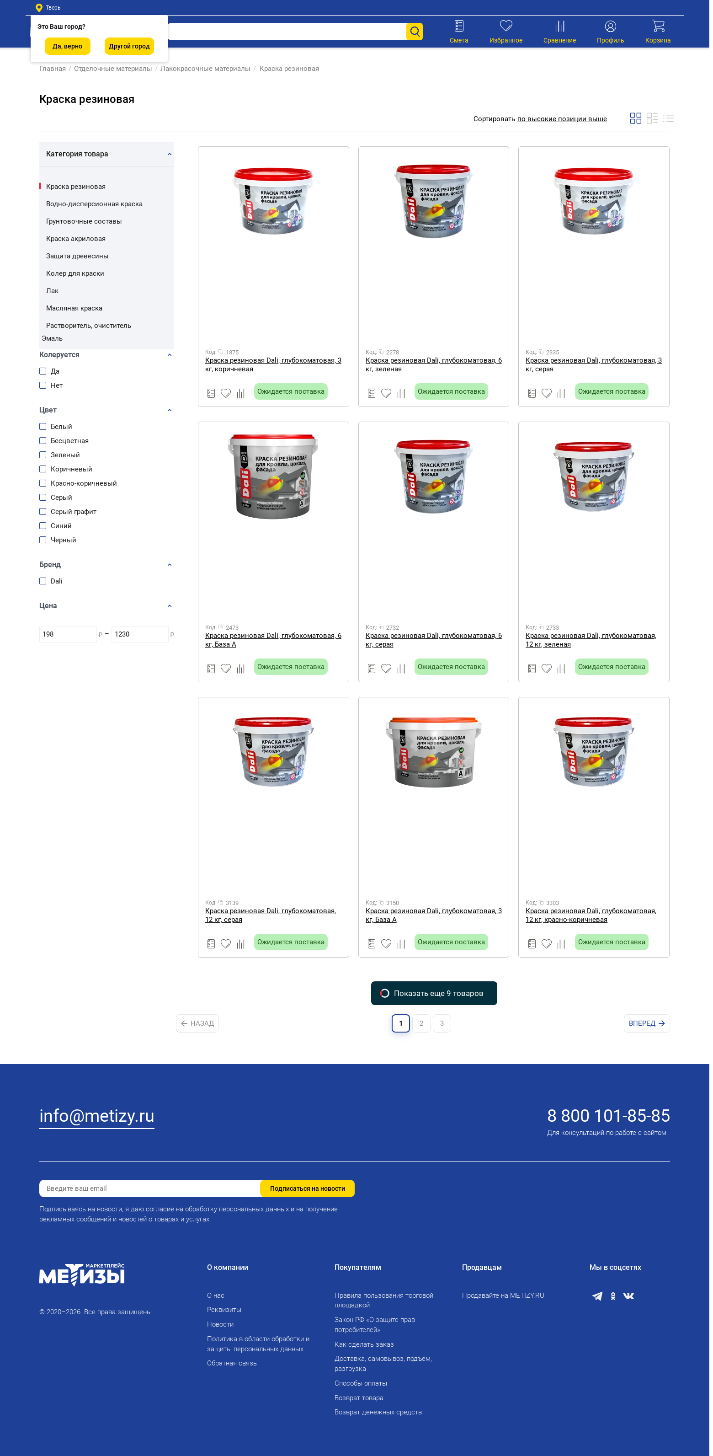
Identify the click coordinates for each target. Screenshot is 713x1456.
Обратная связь (232, 1363)
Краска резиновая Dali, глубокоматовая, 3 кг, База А (434, 915)
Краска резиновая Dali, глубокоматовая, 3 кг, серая (594, 364)
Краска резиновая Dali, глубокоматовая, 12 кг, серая (270, 915)
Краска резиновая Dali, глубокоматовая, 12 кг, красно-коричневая (591, 915)
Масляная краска (74, 308)
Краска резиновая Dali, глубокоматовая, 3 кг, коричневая (273, 364)
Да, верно (67, 46)
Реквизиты (224, 1310)
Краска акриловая (76, 239)
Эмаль (52, 338)
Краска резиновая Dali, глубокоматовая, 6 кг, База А (273, 640)
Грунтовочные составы (84, 221)
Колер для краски (75, 273)
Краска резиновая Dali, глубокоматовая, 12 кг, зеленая (591, 640)
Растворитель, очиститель (88, 325)
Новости (220, 1324)
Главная (52, 68)
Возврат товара (359, 1398)
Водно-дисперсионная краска (94, 204)
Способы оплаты (361, 1383)
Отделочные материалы (113, 68)
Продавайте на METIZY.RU (503, 1295)
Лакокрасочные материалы (205, 68)
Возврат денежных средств (378, 1412)
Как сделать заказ (364, 1344)
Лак (52, 291)
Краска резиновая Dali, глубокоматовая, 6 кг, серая (434, 640)
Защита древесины (77, 256)
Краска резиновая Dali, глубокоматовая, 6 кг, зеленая (434, 364)
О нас (215, 1295)
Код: (211, 352)
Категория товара (77, 154)
